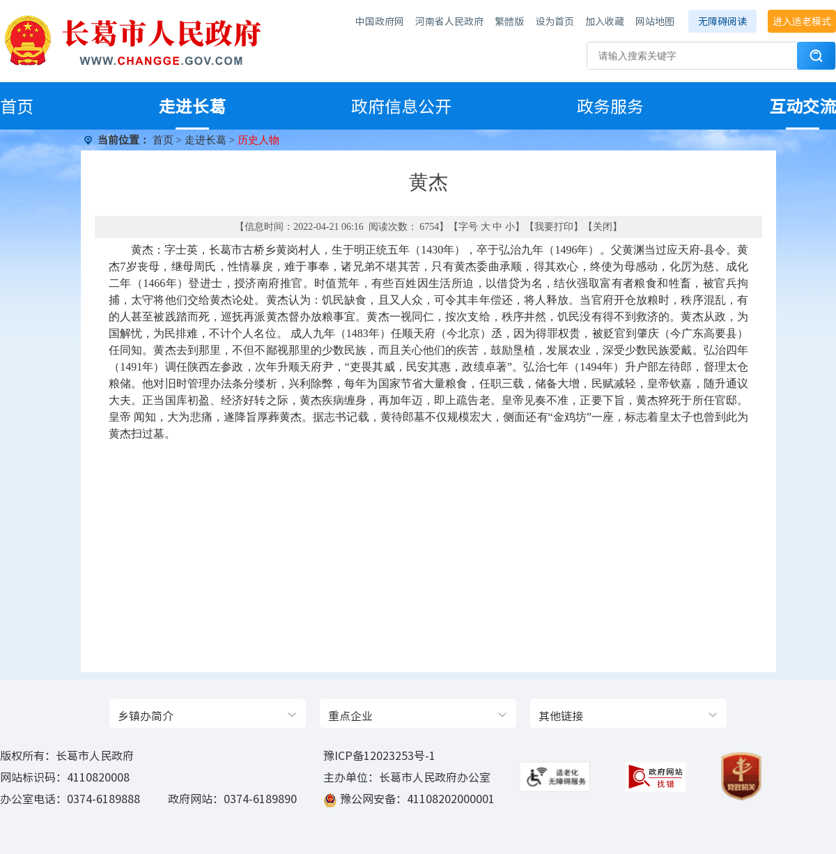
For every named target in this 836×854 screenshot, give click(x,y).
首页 (16, 105)
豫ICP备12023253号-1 (379, 755)
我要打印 (553, 227)
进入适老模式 (802, 21)
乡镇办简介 (145, 715)
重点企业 (350, 715)
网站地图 (654, 21)
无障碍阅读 (722, 21)
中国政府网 (379, 21)
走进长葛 (192, 105)
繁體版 (509, 21)
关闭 (602, 227)
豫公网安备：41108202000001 (417, 798)
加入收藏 (604, 21)
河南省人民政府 (449, 21)
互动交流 (802, 105)
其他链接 (561, 715)
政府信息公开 (401, 105)
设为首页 (554, 21)
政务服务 (610, 105)
